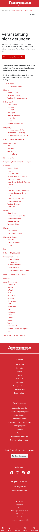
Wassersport (12, 326)
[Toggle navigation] (17, 529)
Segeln (10, 318)
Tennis (9, 323)
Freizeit (19, 375)
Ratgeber (19, 382)
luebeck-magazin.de (19, 490)
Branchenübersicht (19, 419)
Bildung (6, 90)
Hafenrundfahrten (14, 265)
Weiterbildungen (13, 95)
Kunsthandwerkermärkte (16, 216)
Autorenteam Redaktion (19, 436)
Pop (8, 187)
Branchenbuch (19, 393)
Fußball (10, 290)
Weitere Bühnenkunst (15, 124)
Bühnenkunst (8, 102)
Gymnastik (11, 295)
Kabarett (10, 110)
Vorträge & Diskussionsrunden (14, 335)
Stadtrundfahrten (13, 267)
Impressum (19, 504)
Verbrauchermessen (14, 233)
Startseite (5, 10)
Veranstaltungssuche (19, 408)
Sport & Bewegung (10, 282)
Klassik (10, 185)
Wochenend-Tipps (19, 386)
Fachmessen (12, 230)
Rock (9, 196)
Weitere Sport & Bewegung (17, 329)
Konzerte (6, 166)
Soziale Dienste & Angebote (17, 135)
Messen (6, 228)
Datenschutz (19, 514)
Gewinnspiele (19, 389)
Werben (19, 433)
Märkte (6, 211)
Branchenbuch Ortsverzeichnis (19, 422)
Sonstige (6, 278)
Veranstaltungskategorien (19, 412)
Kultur (19, 372)
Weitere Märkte (13, 221)
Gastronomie (19, 379)
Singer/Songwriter (14, 201)
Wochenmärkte (13, 224)
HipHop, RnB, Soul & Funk (17, 176)
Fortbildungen (12, 92)
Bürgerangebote (9, 128)
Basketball (11, 284)
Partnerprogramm (19, 426)
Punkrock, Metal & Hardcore (18, 190)
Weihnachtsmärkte (14, 219)
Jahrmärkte (11, 151)
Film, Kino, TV (8, 158)
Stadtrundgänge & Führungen (18, 270)
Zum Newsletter (19, 456)
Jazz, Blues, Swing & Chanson (18, 182)
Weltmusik (11, 207)
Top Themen (19, 365)
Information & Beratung (16, 133)
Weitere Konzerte (13, 204)
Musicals (10, 239)
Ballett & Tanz (12, 104)
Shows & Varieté (13, 242)
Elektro (10, 171)
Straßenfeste (12, 154)
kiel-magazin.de (20, 487)
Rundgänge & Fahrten (11, 257)
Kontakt (19, 517)
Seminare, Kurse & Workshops (14, 274)
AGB (19, 507)
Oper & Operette (13, 115)
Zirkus (9, 245)
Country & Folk (13, 168)
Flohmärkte (11, 213)
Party (5, 249)
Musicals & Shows (10, 237)
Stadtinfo (19, 368)
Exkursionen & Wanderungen (14, 139)
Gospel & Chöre (13, 174)
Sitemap (20, 429)
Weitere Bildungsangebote (17, 98)
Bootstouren (12, 262)
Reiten (9, 315)
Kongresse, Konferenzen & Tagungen (17, 162)
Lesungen (11, 113)
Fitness (10, 287)
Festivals (10, 148)
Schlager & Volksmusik (15, 198)
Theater (10, 121)
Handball (10, 298)
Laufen (10, 304)
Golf (9, 293)
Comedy (10, 107)
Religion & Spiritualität (11, 253)
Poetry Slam (12, 118)
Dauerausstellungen (14, 86)
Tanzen (10, 320)
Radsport (10, 309)
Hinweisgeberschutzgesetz (19, 511)
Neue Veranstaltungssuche (13, 57)
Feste (9, 146)
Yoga (9, 331)
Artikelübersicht (19, 415)
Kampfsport (11, 301)
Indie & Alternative (14, 179)
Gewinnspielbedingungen (19, 440)
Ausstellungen (8, 84)
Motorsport (11, 306)
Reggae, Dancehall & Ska (16, 193)
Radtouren (11, 312)
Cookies (19, 501)
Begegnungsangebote (15, 130)
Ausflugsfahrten (13, 259)
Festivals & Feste (9, 143)
